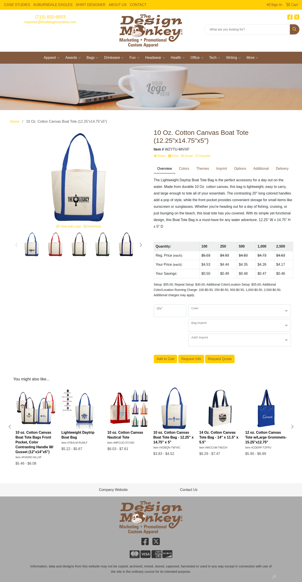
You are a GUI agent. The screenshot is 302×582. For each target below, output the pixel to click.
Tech (214, 57)
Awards (73, 57)
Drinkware (114, 57)
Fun (134, 57)
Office (196, 57)
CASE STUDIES (17, 5)
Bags (92, 57)
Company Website (113, 490)
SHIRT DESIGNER (90, 5)
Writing (233, 57)
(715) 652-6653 (50, 16)
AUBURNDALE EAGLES (52, 5)
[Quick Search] (247, 29)
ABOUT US (118, 5)
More (252, 57)
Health (178, 57)
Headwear (155, 57)
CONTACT (138, 5)
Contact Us (189, 490)
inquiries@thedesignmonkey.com (50, 22)
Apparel (52, 57)
